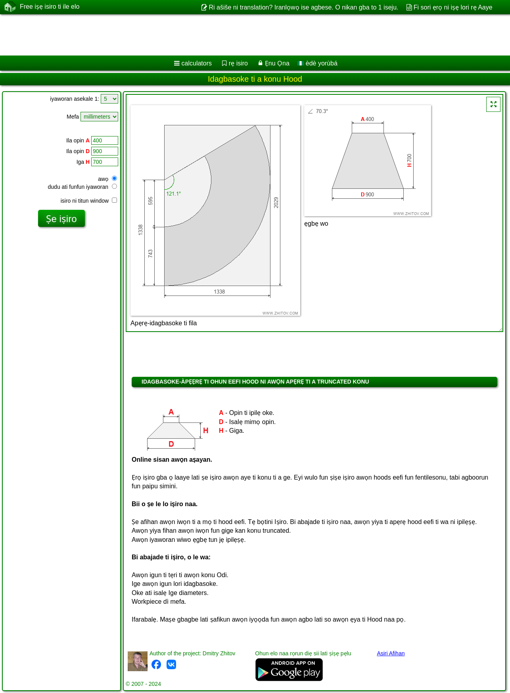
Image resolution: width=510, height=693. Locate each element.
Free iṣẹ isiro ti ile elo (49, 7)
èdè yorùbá (317, 63)
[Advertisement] (241, 35)
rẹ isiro (238, 63)
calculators (197, 63)
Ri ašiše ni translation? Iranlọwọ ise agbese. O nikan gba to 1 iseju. (303, 7)
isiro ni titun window (89, 201)
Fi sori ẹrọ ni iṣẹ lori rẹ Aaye (453, 7)
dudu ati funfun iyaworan (82, 187)
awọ (107, 179)
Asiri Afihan (391, 653)
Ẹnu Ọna (277, 63)
